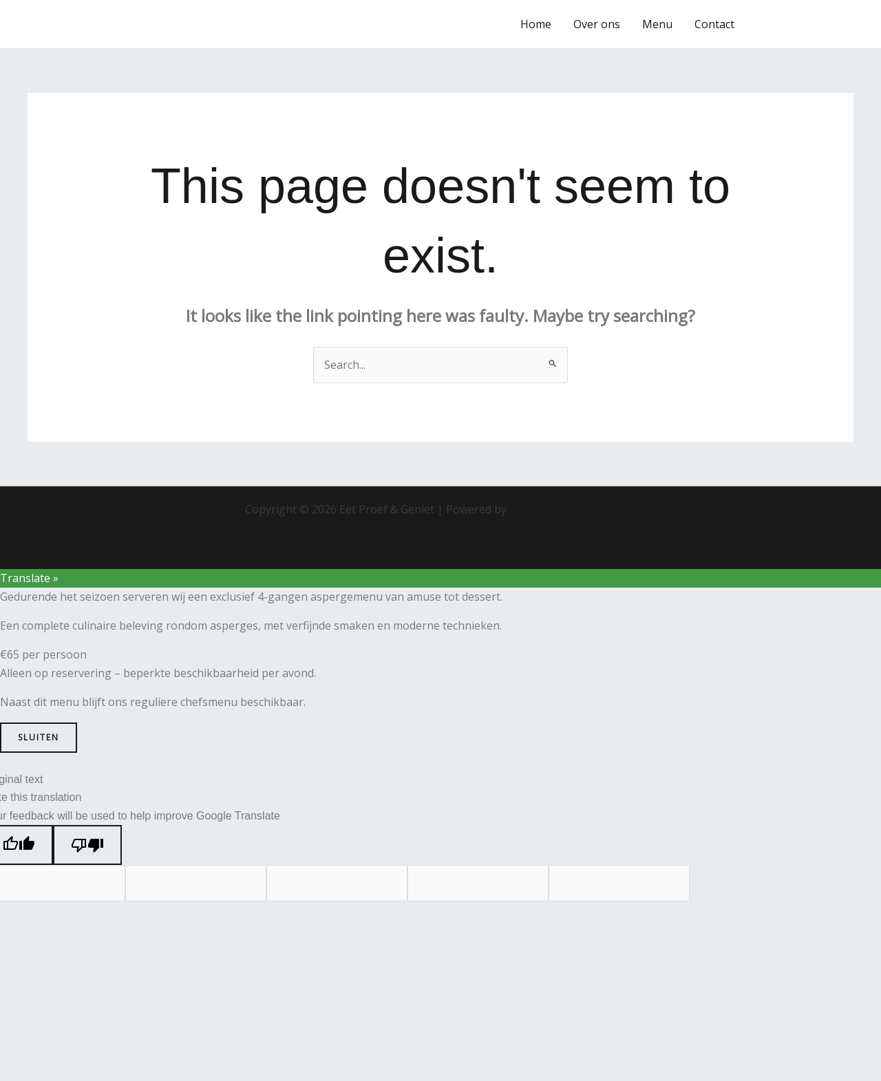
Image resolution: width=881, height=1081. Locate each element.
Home (535, 24)
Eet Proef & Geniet (112, 23)
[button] (806, 24)
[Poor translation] (87, 845)
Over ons (596, 24)
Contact (714, 24)
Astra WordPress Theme (572, 509)
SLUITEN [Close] (38, 737)
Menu (657, 24)
